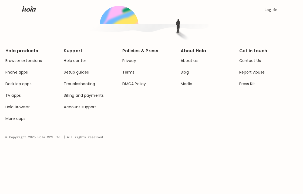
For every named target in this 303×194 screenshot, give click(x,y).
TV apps (13, 95)
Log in (270, 9)
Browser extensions (23, 60)
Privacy (129, 60)
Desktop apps (18, 83)
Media (186, 83)
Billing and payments (84, 95)
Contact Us (250, 60)
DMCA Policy (134, 83)
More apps (15, 118)
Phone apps (16, 72)
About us (189, 60)
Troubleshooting (79, 83)
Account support (80, 107)
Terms (128, 72)
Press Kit (247, 83)
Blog (185, 72)
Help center (75, 60)
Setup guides (76, 72)
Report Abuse (252, 72)
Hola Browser (17, 107)
